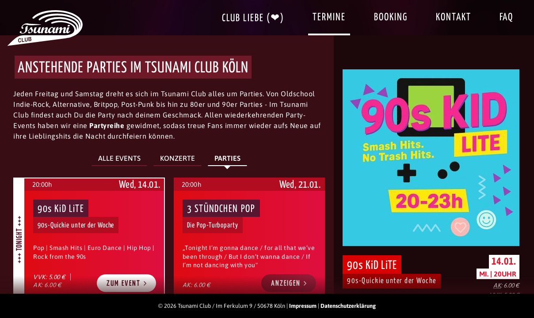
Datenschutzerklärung (348, 306)
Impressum (303, 306)
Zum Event (127, 283)
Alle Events (119, 158)
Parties (227, 158)
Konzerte (177, 158)
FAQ (506, 17)
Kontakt (453, 17)
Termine (329, 17)
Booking (391, 17)
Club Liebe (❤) (253, 18)
